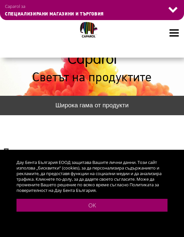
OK (92, 205)
